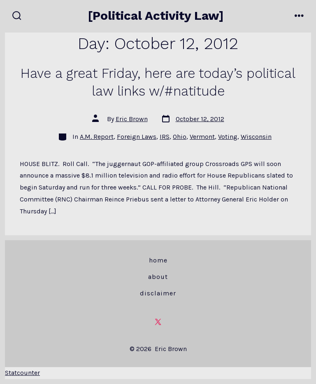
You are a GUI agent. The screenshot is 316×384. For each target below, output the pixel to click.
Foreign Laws (136, 136)
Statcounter (22, 373)
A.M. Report (97, 136)
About (158, 277)
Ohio (179, 136)
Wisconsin (256, 136)
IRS (165, 136)
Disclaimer (158, 293)
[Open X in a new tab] (158, 322)
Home (158, 260)
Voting (227, 136)
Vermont (202, 136)
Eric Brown (132, 119)
